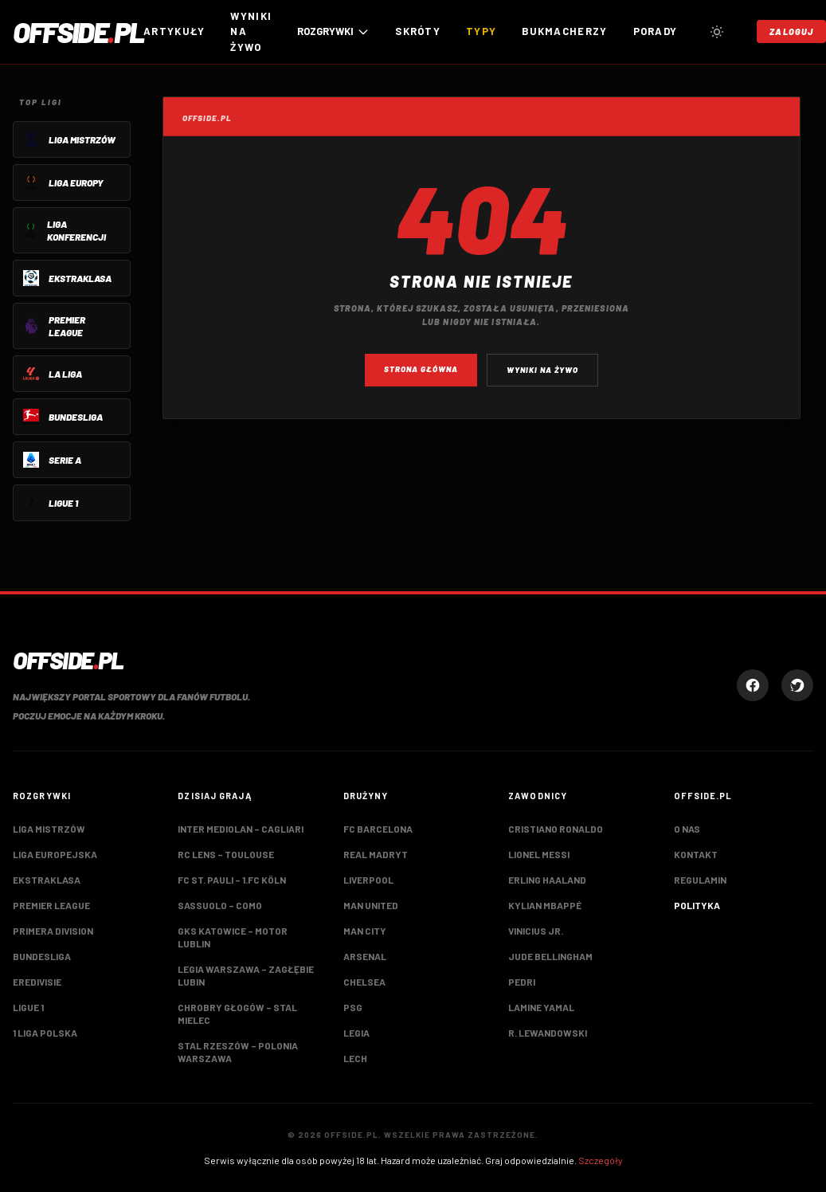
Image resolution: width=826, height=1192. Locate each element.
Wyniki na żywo (251, 31)
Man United (370, 905)
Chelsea (364, 981)
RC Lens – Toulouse (226, 854)
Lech (355, 1058)
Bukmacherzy (564, 31)
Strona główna (421, 369)
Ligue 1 (28, 1007)
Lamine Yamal (541, 1007)
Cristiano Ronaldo (555, 828)
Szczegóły (600, 1160)
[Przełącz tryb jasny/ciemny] (717, 32)
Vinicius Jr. (535, 930)
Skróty (417, 31)
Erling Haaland (547, 879)
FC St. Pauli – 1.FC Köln (232, 879)
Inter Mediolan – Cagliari (240, 828)
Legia (356, 1032)
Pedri (521, 981)
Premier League (51, 905)
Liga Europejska (55, 854)
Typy (481, 31)
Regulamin (700, 879)
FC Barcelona (378, 828)
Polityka (697, 905)
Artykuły (174, 31)
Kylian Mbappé (544, 905)
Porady (655, 31)
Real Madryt (375, 854)
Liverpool (368, 879)
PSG (352, 1007)
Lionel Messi (539, 854)
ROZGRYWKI (333, 31)
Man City (364, 930)
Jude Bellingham (550, 956)
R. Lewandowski (547, 1032)
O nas (687, 828)
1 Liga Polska (45, 1032)
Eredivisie (37, 981)
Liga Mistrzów (49, 828)
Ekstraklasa (46, 879)
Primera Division (53, 930)
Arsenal (364, 956)
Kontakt (696, 854)
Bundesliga (42, 956)
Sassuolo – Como (220, 905)
